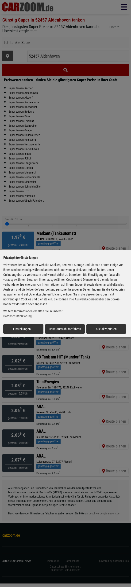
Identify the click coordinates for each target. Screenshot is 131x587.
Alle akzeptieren (106, 329)
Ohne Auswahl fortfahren (65, 329)
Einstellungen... (23, 329)
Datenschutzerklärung (17, 316)
